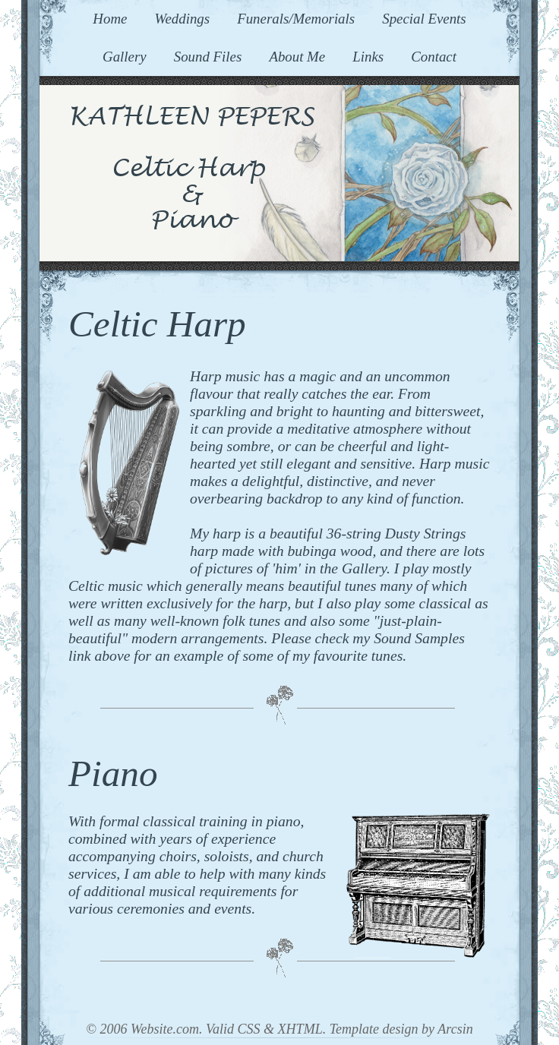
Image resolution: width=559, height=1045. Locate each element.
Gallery (125, 57)
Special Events (424, 19)
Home (110, 19)
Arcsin (454, 1029)
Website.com (165, 1029)
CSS (249, 1029)
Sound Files (208, 57)
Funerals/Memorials (296, 19)
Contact (433, 57)
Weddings (182, 19)
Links (368, 57)
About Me (297, 57)
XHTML (300, 1029)
